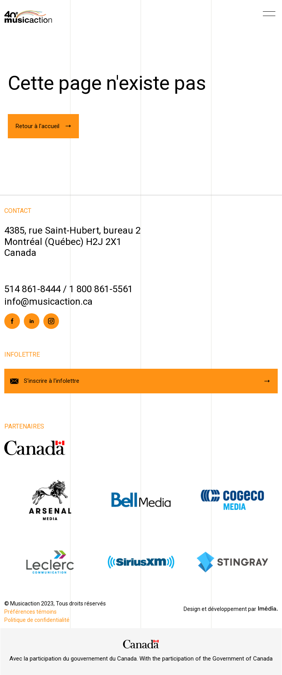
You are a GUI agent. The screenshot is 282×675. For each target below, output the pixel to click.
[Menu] (269, 16)
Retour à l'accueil (37, 126)
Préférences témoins (30, 612)
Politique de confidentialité (37, 620)
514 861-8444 (32, 289)
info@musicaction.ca (48, 301)
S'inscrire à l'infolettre (51, 380)
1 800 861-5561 (101, 289)
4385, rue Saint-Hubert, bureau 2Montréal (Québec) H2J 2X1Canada (72, 242)
